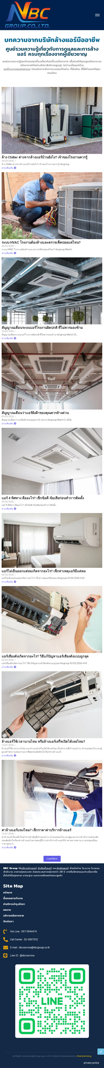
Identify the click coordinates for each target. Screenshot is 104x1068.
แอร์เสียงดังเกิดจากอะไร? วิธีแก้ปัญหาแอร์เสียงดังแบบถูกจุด (45, 656)
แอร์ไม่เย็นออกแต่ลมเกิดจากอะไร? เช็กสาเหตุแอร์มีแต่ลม (44, 571)
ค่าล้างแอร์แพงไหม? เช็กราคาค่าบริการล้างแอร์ (36, 830)
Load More (52, 858)
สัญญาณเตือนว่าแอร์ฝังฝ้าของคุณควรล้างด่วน (35, 413)
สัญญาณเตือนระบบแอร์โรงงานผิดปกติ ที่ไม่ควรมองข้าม (42, 328)
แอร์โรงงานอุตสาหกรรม (17, 69)
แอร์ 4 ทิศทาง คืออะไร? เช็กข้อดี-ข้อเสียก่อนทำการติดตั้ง (43, 498)
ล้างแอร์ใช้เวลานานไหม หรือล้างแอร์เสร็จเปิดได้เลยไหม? (43, 741)
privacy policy (91, 1062)
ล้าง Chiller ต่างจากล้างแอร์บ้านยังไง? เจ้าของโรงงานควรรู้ (44, 157)
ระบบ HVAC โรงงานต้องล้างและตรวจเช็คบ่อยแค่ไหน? (41, 242)
